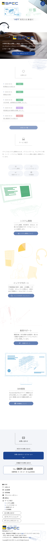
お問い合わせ (10, 513)
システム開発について (29, 233)
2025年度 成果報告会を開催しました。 (15, 103)
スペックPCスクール (12, 521)
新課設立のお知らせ (9, 87)
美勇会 (7, 498)
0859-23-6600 (10, 535)
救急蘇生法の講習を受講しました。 (13, 111)
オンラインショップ (12, 517)
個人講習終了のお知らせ (10, 119)
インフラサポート (31, 169)
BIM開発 (31, 175)
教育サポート (16, 175)
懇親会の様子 (7, 95)
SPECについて (24, 53)
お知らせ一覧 (24, 128)
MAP (22, 533)
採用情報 (7, 492)
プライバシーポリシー (11, 495)
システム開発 (16, 169)
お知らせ (7, 487)
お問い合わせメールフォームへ (23, 454)
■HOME (4, 484)
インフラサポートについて (19, 296)
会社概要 (7, 490)
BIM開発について (19, 403)
